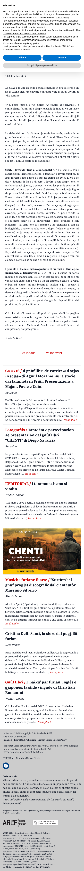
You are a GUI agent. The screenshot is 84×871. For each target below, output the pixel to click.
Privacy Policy (45, 740)
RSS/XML (19, 740)
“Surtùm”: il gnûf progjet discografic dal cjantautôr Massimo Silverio (40, 585)
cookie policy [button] (62, 816)
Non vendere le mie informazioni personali (24, 832)
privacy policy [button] (32, 842)
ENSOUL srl (8, 758)
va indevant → (56, 353)
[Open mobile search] (70, 29)
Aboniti (12, 29)
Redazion (7, 740)
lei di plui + (70, 420)
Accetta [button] (62, 856)
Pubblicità (30, 740)
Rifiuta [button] (22, 856)
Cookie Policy (60, 740)
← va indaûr (27, 353)
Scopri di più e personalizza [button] (42, 864)
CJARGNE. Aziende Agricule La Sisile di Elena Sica (39, 59)
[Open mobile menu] (78, 29)
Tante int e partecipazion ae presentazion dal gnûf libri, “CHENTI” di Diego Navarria (39, 435)
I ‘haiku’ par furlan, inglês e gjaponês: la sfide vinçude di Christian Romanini (40, 687)
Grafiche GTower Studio (28, 758)
